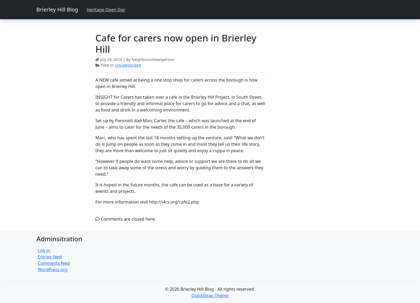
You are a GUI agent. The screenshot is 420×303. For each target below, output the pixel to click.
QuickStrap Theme (210, 295)
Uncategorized (128, 65)
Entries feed (50, 257)
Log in (44, 250)
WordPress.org (53, 270)
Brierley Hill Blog (57, 9)
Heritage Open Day (106, 10)
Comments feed (54, 263)
